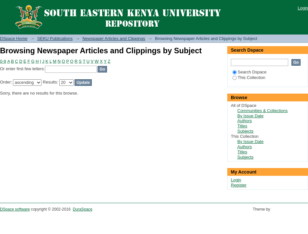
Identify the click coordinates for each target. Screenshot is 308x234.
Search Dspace (249, 72)
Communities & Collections (262, 110)
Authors (244, 120)
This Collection (248, 77)
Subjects (245, 131)
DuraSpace (82, 209)
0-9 (3, 61)
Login (303, 8)
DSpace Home (14, 38)
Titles (242, 126)
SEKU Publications (55, 38)
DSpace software (15, 209)
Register (238, 185)
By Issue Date (250, 115)
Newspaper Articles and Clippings (113, 38)
